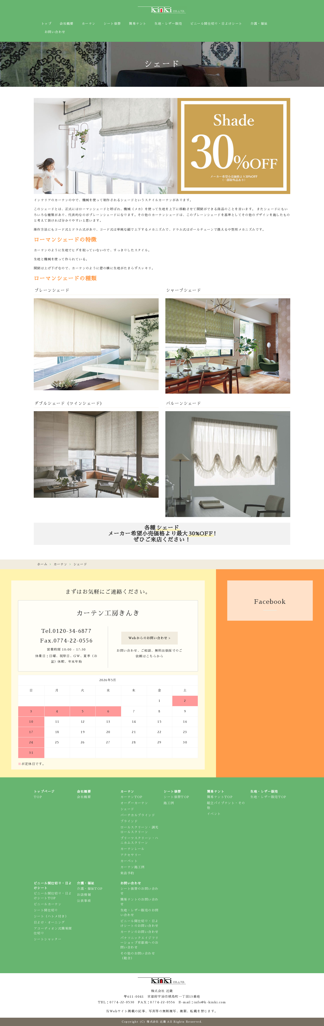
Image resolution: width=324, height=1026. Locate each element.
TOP (38, 796)
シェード (127, 809)
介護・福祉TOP (90, 888)
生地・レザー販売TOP (268, 796)
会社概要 (84, 796)
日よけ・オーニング (49, 922)
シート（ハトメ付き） (51, 916)
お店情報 (84, 894)
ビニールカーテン (47, 904)
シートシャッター (47, 939)
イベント (214, 813)
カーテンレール (132, 848)
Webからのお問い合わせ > (149, 638)
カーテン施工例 (132, 867)
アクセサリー (130, 854)
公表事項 (84, 900)
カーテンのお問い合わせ (139, 931)
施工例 (169, 803)
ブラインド (129, 821)
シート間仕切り (46, 910)
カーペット (129, 861)
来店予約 (127, 873)
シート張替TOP (176, 796)
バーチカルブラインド (137, 815)
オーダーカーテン (134, 803)
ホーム (42, 564)
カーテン (61, 564)
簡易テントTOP (220, 796)
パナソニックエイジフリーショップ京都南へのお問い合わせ (139, 942)
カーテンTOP (131, 796)
